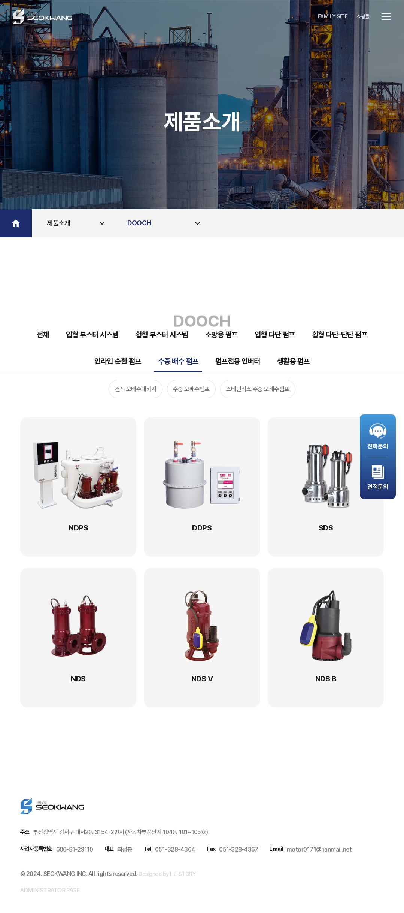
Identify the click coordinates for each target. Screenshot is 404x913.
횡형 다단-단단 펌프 (340, 334)
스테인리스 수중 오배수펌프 (257, 389)
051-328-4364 (175, 849)
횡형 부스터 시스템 (162, 334)
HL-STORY (182, 874)
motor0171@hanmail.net (319, 849)
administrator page (50, 890)
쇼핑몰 (363, 16)
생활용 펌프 (293, 361)
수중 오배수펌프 (191, 389)
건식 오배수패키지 (136, 389)
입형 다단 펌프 (275, 334)
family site (333, 16)
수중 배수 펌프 (178, 361)
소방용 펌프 (221, 334)
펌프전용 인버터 (237, 361)
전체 (43, 334)
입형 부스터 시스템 (92, 334)
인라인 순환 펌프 (117, 361)
